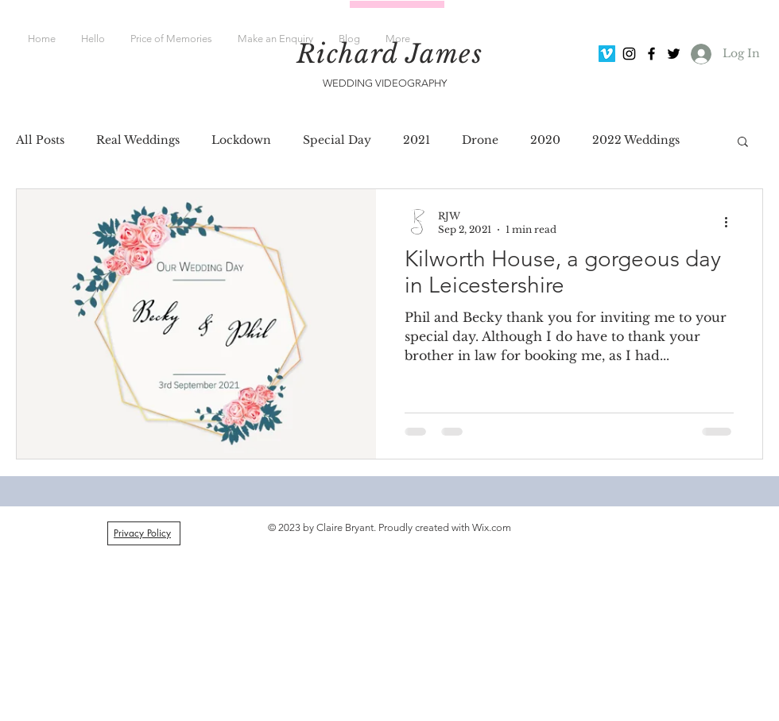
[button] (742, 142)
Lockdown (241, 140)
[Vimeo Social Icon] (607, 53)
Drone (480, 140)
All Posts (40, 140)
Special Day (337, 140)
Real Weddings (138, 140)
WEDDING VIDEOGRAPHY (386, 83)
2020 (545, 140)
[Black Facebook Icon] (651, 53)
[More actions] (731, 221)
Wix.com (491, 527)
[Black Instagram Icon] (629, 53)
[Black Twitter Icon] (673, 53)
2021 (416, 140)
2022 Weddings (636, 140)
